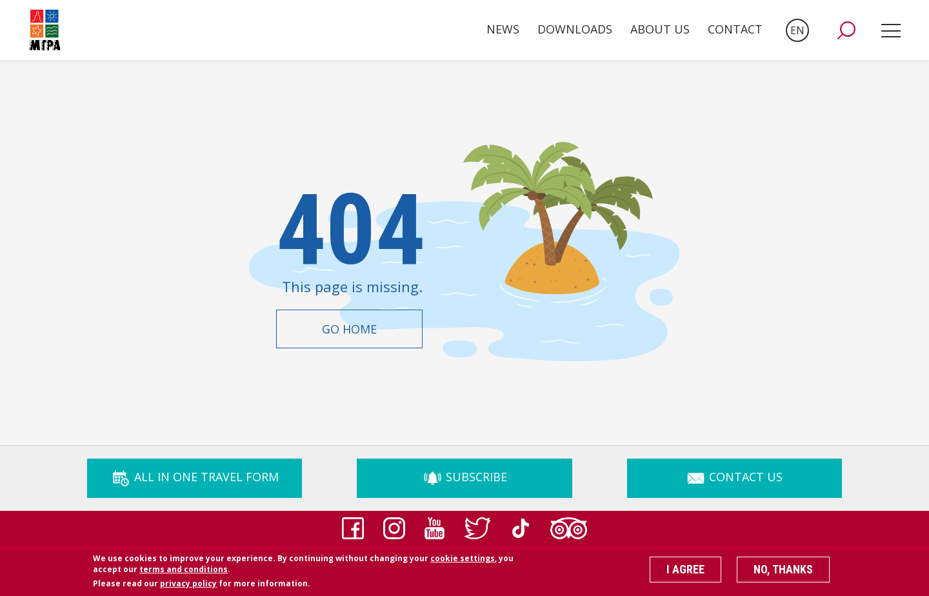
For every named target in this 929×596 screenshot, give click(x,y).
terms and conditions (183, 573)
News (502, 29)
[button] (846, 30)
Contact (735, 29)
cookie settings (462, 562)
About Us (660, 29)
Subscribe (465, 476)
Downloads (574, 29)
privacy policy (188, 587)
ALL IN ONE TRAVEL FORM (195, 476)
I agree (685, 573)
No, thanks (783, 573)
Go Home (349, 329)
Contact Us (734, 476)
